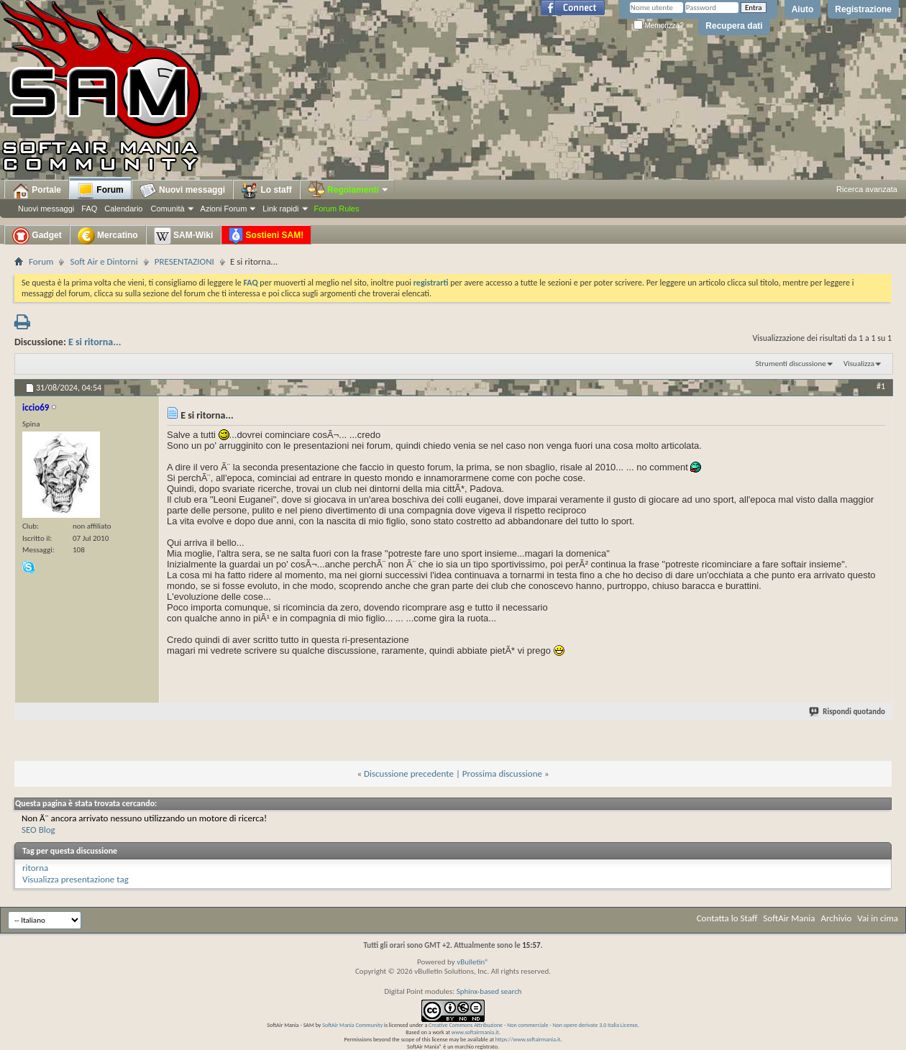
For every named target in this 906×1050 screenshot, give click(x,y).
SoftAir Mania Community (352, 1024)
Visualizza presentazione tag (75, 879)
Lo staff (266, 190)
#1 (881, 386)
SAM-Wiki (184, 236)
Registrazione (863, 9)
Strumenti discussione (791, 363)
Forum (100, 190)
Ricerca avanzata (866, 189)
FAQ (89, 208)
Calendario (123, 208)
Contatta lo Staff (727, 918)
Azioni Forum (224, 208)
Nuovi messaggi (46, 208)
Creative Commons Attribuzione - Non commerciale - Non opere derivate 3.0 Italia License (533, 1024)
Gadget (37, 236)
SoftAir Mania (789, 918)
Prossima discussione (502, 773)
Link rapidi (280, 208)
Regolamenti (349, 190)
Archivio (836, 918)
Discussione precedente (409, 773)
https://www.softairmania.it (528, 1039)
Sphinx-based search (489, 991)
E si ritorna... (94, 342)
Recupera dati (733, 26)
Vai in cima (877, 918)
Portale (36, 190)
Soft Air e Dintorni (103, 261)
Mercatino (108, 236)
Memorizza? (658, 25)
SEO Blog (38, 829)
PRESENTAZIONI (184, 261)
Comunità (167, 208)
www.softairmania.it (475, 1032)
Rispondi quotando (847, 711)
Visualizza (858, 363)
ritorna (35, 867)
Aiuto (803, 9)
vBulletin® (473, 962)
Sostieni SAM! (266, 236)
